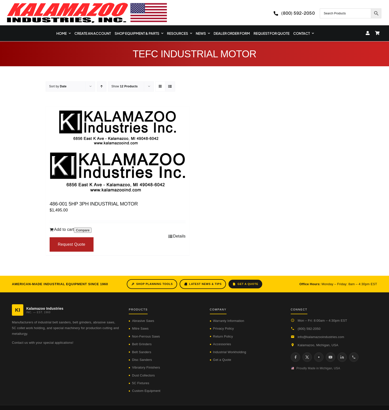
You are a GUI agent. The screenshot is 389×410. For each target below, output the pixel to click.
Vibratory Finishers (146, 367)
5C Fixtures (140, 383)
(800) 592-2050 (309, 329)
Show (124, 86)
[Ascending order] (101, 86)
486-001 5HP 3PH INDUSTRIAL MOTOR (94, 203)
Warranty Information (228, 321)
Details (179, 236)
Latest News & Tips (203, 284)
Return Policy (223, 336)
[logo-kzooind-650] (86, 4)
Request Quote (71, 244)
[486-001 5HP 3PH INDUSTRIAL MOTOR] (117, 151)
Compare (83, 230)
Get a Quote (245, 284)
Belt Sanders (141, 352)
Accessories (222, 344)
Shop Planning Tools (152, 284)
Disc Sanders (142, 360)
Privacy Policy (223, 328)
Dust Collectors (143, 375)
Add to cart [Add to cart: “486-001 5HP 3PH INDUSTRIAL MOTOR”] (64, 229)
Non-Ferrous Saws (146, 336)
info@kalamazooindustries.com (321, 337)
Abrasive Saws (143, 321)
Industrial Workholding (229, 352)
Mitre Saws (140, 328)
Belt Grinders (142, 344)
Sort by (57, 86)
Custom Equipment (146, 391)
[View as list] (170, 86)
